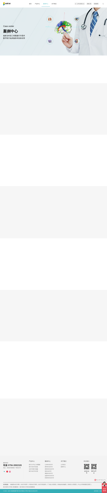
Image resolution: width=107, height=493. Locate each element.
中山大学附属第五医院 (84, 484)
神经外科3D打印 (49, 469)
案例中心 (45, 3)
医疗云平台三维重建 (34, 464)
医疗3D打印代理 (33, 471)
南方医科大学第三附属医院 (11, 487)
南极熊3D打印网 (15, 484)
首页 (30, 3)
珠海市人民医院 (72, 484)
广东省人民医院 (52, 484)
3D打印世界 (24, 484)
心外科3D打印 (49, 464)
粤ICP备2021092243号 (31, 491)
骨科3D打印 (48, 471)
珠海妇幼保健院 (62, 484)
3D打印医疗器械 (33, 469)
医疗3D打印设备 (33, 466)
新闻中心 (63, 466)
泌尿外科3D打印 (49, 475)
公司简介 (63, 464)
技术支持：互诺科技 (99, 491)
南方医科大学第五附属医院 (27, 487)
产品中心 (37, 3)
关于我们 (54, 3)
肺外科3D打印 (49, 466)
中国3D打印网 (33, 484)
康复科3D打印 (49, 473)
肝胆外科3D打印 (49, 478)
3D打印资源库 (42, 484)
